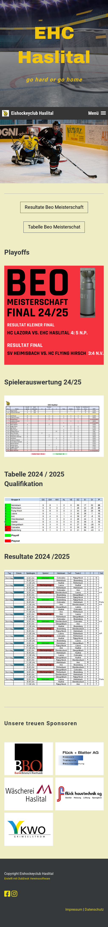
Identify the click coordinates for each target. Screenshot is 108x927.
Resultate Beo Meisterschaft (54, 207)
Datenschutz (94, 909)
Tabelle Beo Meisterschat (54, 227)
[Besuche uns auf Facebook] (7, 894)
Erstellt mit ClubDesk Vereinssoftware (27, 878)
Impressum (73, 909)
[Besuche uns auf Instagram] (14, 894)
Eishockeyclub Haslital (32, 113)
